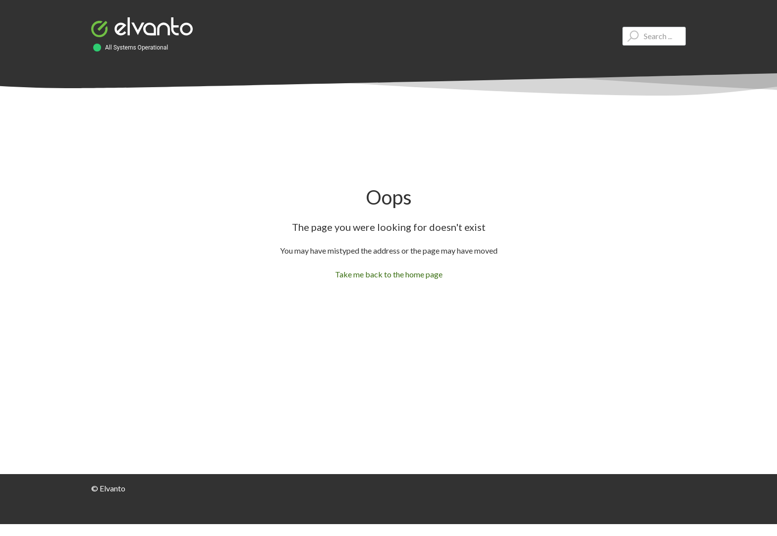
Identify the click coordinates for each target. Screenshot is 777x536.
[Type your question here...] (654, 36)
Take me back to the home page (389, 274)
